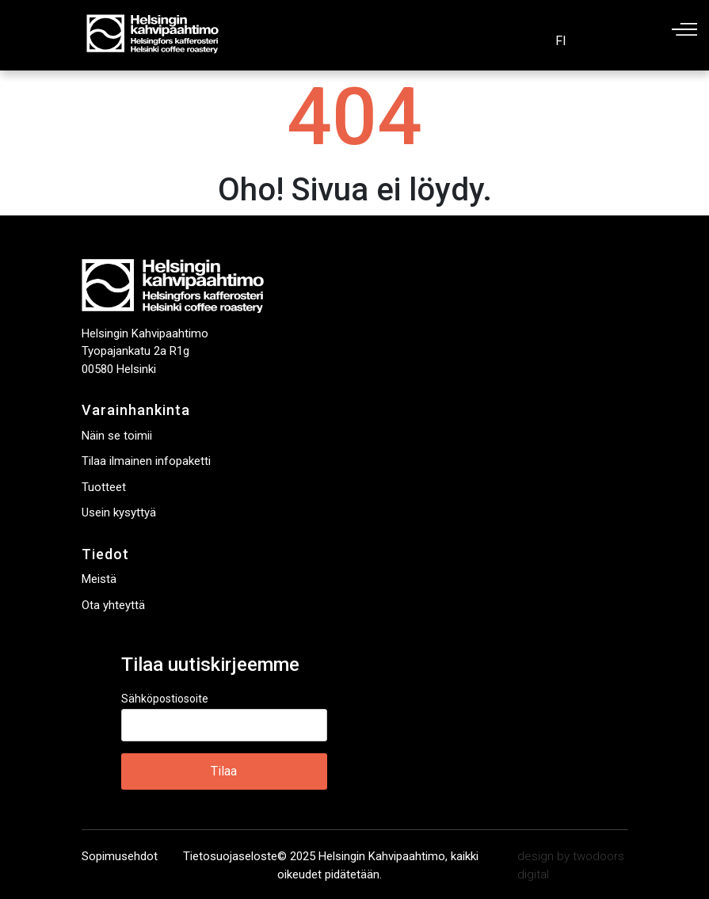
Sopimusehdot (120, 856)
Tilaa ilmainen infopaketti (146, 461)
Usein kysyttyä (119, 512)
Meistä (99, 579)
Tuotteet (104, 487)
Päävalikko (684, 30)
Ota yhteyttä (113, 605)
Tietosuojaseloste (230, 856)
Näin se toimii (117, 436)
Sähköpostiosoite (164, 698)
